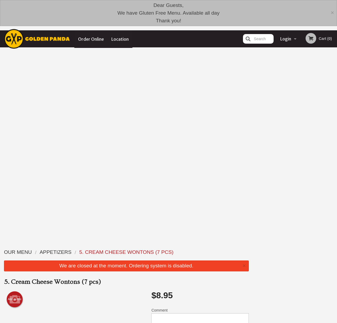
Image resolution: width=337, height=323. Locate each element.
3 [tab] (295, 136)
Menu (154, 278)
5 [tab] (311, 136)
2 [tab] (287, 136)
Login (285, 39)
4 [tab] (303, 136)
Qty (166, 149)
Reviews (201, 278)
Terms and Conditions (211, 285)
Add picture (15, 110)
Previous (257, 101)
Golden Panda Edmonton (69, 271)
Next (333, 101)
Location (120, 39)
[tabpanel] (295, 101)
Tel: (254, 291)
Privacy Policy (205, 291)
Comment (200, 128)
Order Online (91, 39)
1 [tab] (279, 136)
